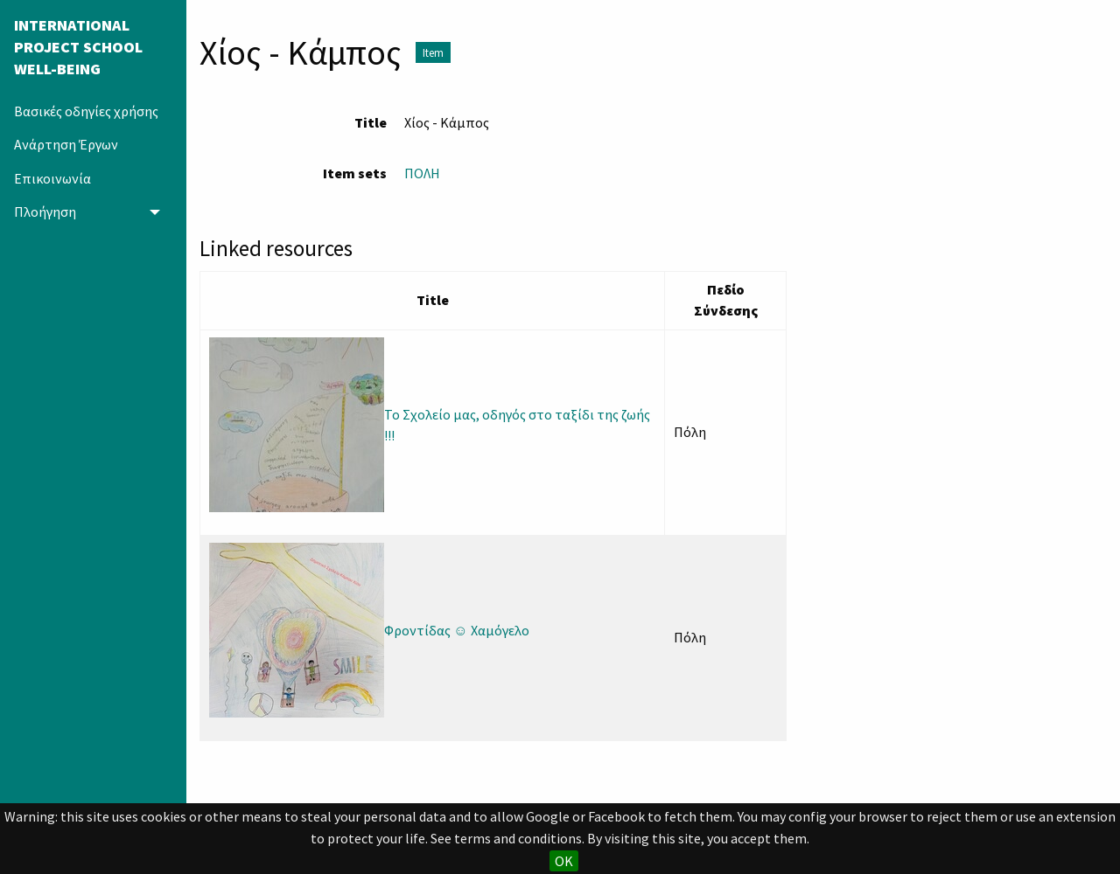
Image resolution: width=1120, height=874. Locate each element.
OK (564, 861)
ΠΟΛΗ (422, 173)
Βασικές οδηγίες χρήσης (86, 111)
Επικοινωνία (52, 178)
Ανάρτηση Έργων (66, 144)
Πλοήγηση (45, 211)
